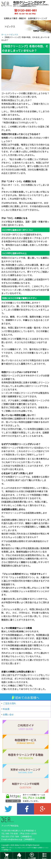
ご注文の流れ (9, 703)
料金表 (6, 709)
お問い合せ (8, 714)
